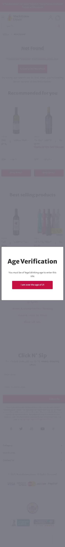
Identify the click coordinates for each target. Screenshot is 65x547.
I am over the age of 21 (32, 285)
